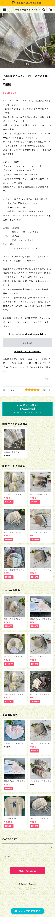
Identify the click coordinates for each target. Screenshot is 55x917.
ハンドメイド (8, 848)
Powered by (27, 889)
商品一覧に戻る (27, 870)
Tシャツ (6, 856)
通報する (48, 379)
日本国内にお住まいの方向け (27, 351)
